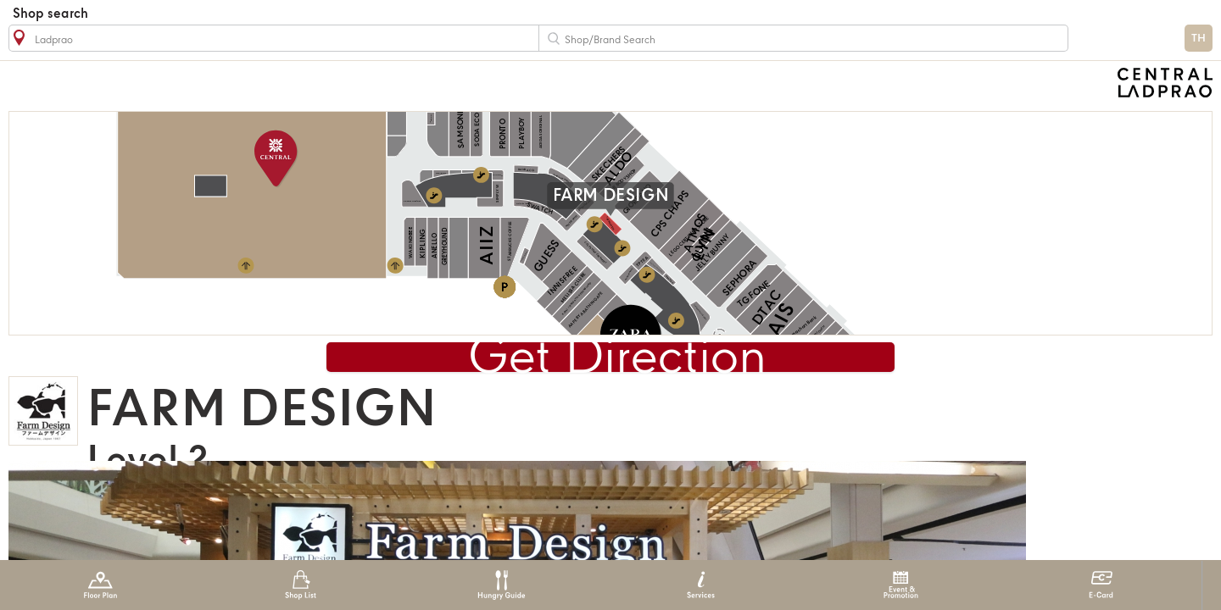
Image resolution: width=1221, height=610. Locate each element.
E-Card (1101, 585)
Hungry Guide (500, 585)
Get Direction (617, 359)
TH (1198, 38)
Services (701, 585)
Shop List (300, 585)
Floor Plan (100, 585)
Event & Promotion (901, 585)
